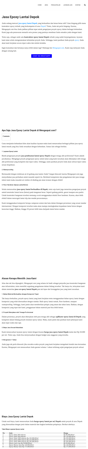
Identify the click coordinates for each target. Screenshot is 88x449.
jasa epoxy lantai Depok (28, 23)
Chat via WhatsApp (41, 56)
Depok (47, 26)
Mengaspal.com (58, 48)
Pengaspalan (55, 5)
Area (46, 5)
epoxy (77, 40)
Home (40, 5)
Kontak (77, 5)
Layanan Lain (67, 5)
